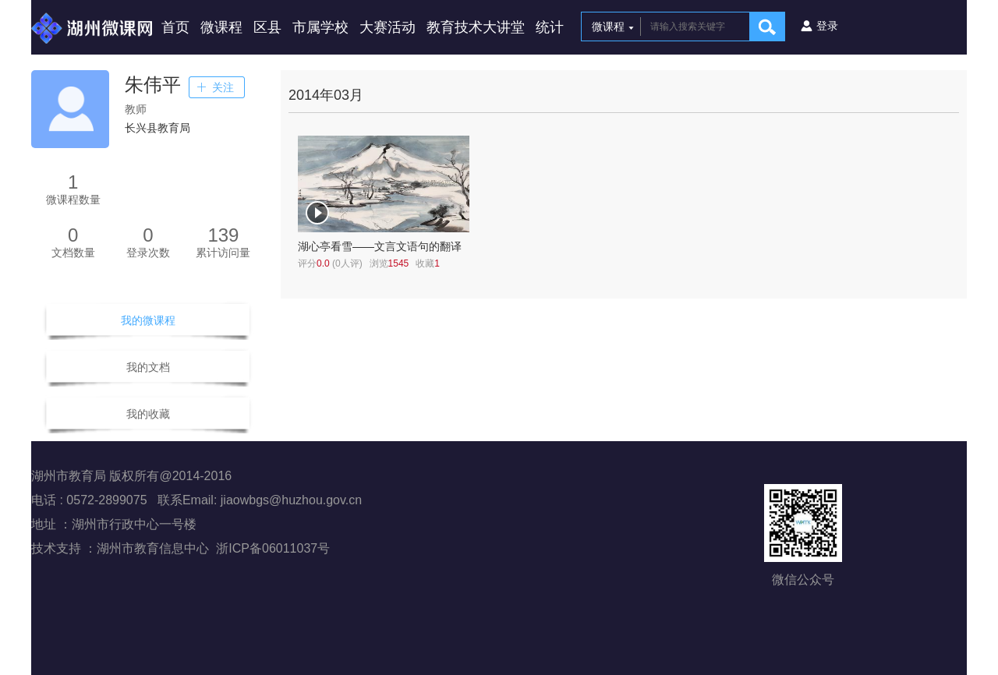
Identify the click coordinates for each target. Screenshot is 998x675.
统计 (550, 27)
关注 (223, 87)
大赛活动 (387, 27)
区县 (267, 27)
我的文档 (148, 367)
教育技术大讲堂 (475, 27)
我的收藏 (148, 414)
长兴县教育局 (157, 128)
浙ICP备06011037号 (273, 548)
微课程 (221, 27)
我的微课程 (148, 320)
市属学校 (320, 27)
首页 (175, 27)
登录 (827, 25)
